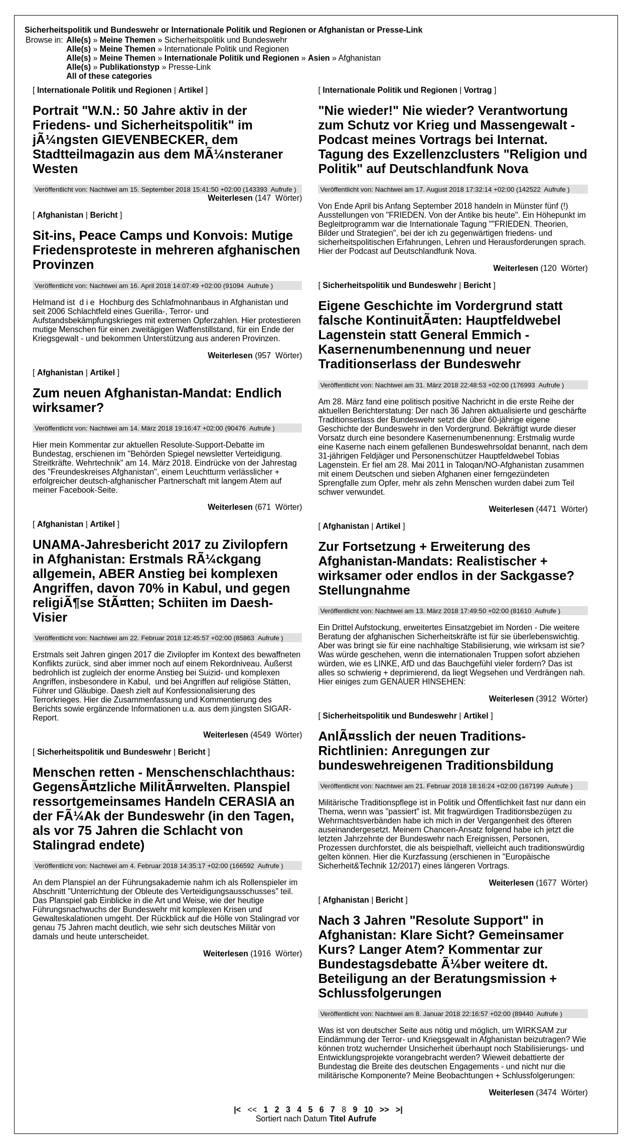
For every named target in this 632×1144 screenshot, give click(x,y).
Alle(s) (78, 40)
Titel (337, 1118)
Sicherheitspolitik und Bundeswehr (104, 752)
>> (384, 1109)
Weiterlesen (230, 198)
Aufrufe (362, 1118)
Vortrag (478, 90)
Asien (319, 58)
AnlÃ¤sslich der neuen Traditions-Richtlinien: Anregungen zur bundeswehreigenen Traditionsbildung (435, 750)
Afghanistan (60, 215)
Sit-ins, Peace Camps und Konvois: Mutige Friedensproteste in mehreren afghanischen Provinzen (166, 249)
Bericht (103, 215)
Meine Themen (127, 40)
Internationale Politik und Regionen (232, 58)
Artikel (190, 90)
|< (237, 1109)
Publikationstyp (130, 67)
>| (399, 1109)
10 (368, 1109)
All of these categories (109, 76)
